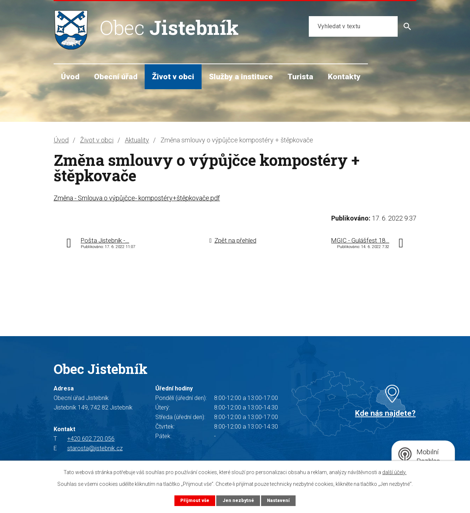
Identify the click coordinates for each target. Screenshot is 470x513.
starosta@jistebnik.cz (95, 448)
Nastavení (278, 500)
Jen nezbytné (238, 500)
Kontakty (344, 76)
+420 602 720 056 (91, 438)
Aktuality (137, 140)
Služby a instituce (241, 76)
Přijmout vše (194, 500)
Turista (300, 76)
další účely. (394, 472)
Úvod (70, 76)
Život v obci (173, 76)
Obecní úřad (115, 76)
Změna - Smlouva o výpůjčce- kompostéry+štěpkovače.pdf (137, 198)
